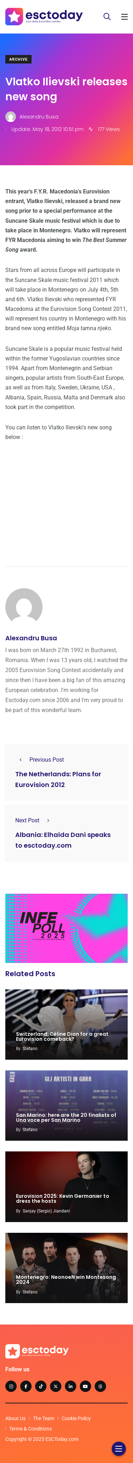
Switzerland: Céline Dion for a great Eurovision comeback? (62, 1036)
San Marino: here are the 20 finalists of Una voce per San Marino (66, 1117)
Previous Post (39, 759)
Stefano (30, 1048)
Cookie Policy (76, 1418)
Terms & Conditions (30, 1429)
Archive (18, 59)
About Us (15, 1418)
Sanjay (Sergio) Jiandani (46, 1211)
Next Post (34, 820)
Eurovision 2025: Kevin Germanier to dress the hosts (62, 1199)
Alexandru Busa (31, 638)
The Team (43, 1418)
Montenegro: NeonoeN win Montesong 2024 (66, 1280)
